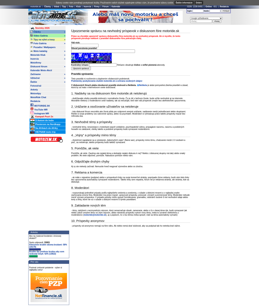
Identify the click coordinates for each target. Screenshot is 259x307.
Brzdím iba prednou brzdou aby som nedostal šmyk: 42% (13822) (46, 253)
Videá (56, 6)
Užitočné (47, 78)
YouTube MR (38, 109)
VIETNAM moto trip (42, 132)
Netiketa (143, 85)
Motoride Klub (47, 55)
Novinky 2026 (39, 28)
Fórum (105, 6)
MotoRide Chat (38, 97)
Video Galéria (47, 35)
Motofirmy (35, 62)
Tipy (64, 6)
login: (189, 11)
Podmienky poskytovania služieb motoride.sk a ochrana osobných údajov (106, 81)
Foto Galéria (47, 43)
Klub (78, 6)
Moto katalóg (47, 51)
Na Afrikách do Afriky (44, 128)
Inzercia (87, 6)
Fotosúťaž (35, 86)
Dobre (199, 3)
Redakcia (224, 6)
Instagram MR (39, 112)
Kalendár (115, 6)
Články (47, 6)
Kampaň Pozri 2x (41, 116)
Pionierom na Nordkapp (45, 124)
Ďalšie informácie (184, 3)
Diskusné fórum (47, 66)
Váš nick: (75, 43)
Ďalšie (47, 81)
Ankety (34, 89)
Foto (71, 6)
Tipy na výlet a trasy (47, 39)
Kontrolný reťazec (80, 65)
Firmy (97, 6)
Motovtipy (35, 93)
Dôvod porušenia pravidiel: (84, 48)
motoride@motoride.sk (95, 215)
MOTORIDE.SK (40, 105)
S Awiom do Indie (42, 120)
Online (209, 6)
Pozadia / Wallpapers (42, 47)
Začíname (47, 74)
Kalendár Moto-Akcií (41, 70)
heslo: (206, 11)
